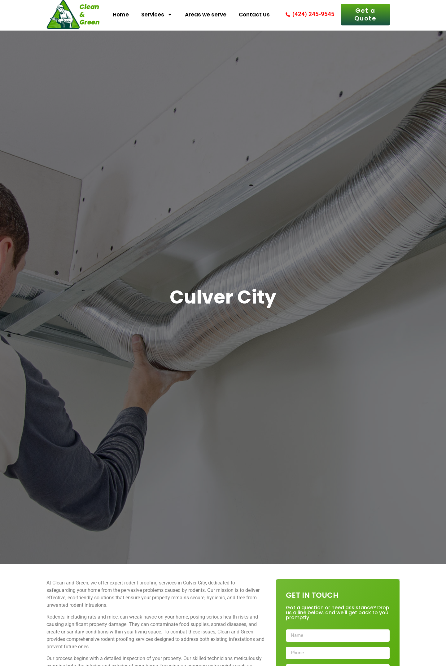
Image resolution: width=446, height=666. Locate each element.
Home (121, 14)
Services (157, 14)
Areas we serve (205, 14)
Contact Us (254, 14)
